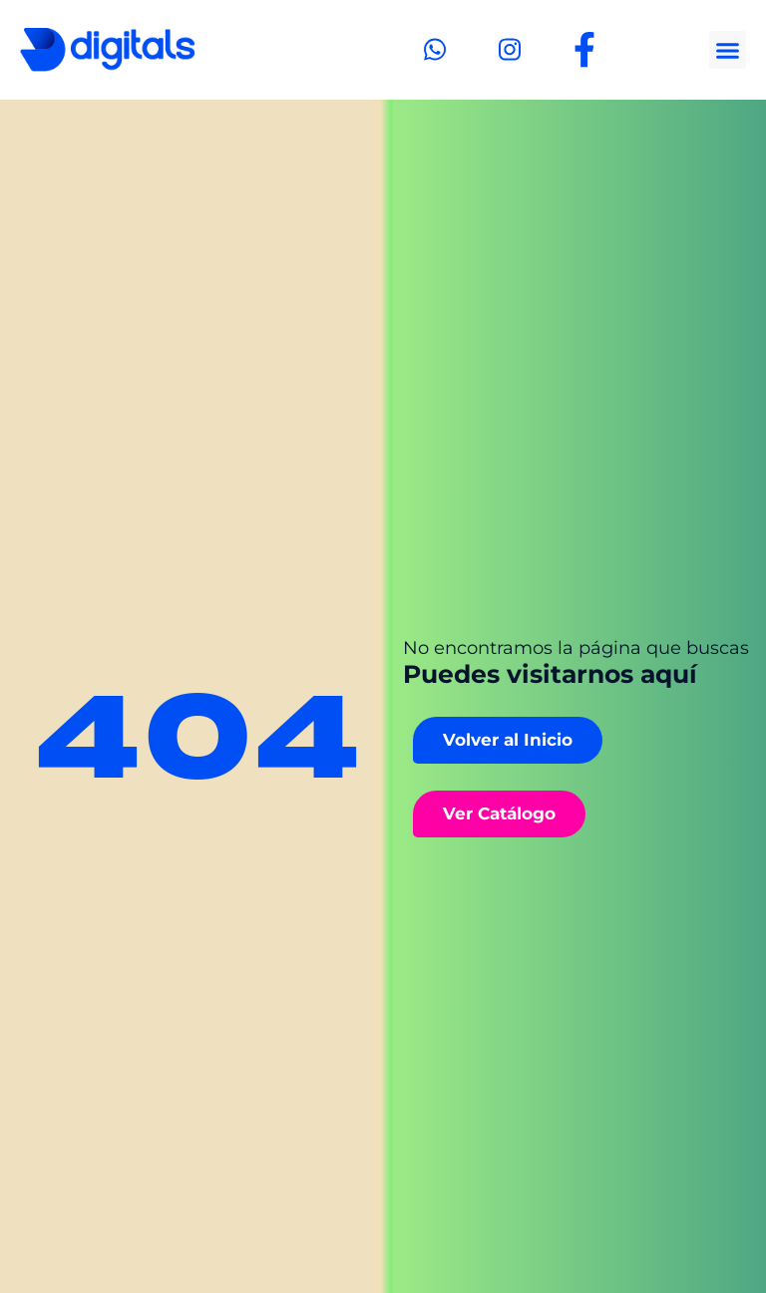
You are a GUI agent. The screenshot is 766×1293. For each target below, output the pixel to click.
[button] (728, 50)
